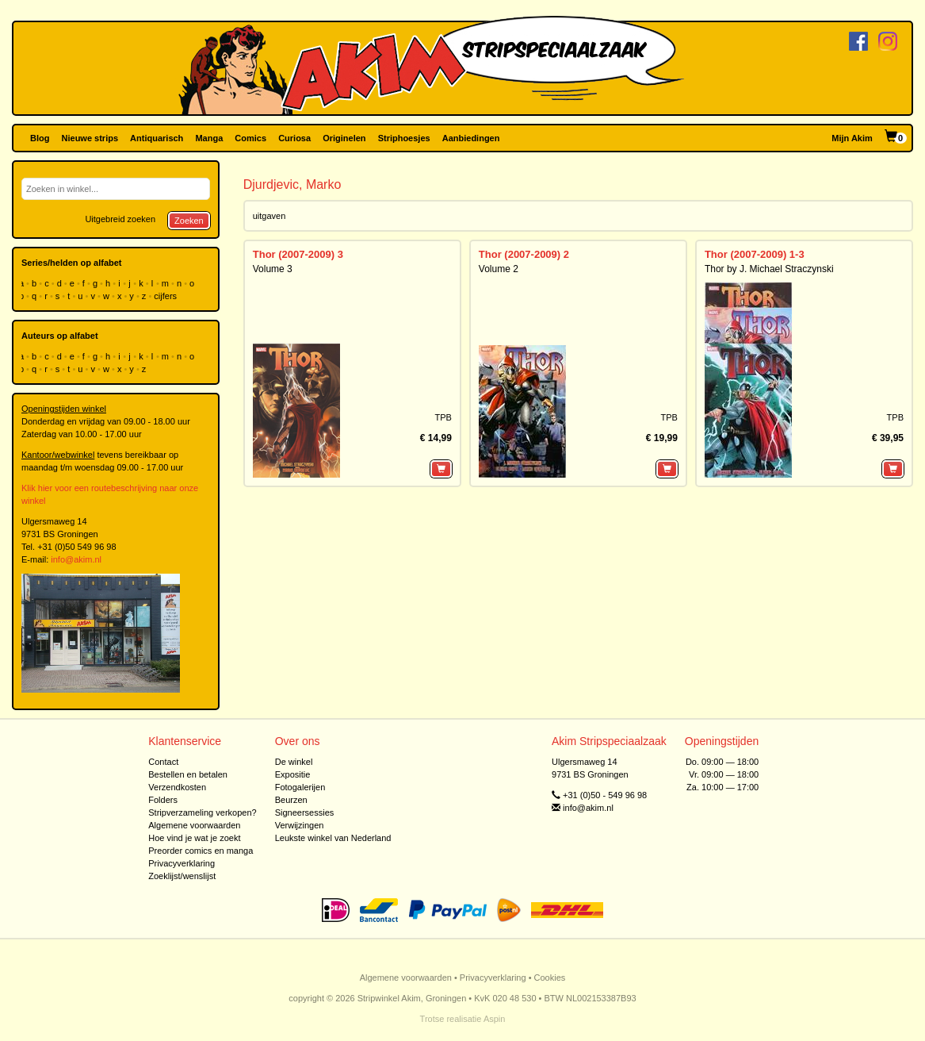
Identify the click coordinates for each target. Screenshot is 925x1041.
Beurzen (291, 800)
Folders (163, 800)
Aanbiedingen (471, 138)
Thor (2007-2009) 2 (524, 254)
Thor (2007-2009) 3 (298, 254)
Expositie (293, 774)
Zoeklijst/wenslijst (182, 876)
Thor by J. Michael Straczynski (769, 269)
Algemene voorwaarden (194, 825)
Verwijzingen (299, 825)
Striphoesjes (404, 138)
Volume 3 (272, 269)
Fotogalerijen (300, 787)
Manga (209, 138)
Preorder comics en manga (200, 850)
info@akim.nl (76, 559)
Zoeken (189, 220)
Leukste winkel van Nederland (333, 838)
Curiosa (294, 138)
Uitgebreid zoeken (120, 219)
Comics (250, 138)
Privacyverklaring (181, 863)
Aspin (495, 1019)
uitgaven (269, 216)
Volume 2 (498, 269)
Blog (39, 138)
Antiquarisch (156, 138)
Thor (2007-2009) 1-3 (755, 254)
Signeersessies (304, 812)
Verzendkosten (177, 787)
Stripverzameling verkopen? (202, 812)
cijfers (166, 296)
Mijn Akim (852, 138)
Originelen (344, 138)
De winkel (294, 761)
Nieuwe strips (90, 138)
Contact (163, 761)
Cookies (550, 977)
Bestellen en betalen (187, 774)
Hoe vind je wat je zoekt (194, 838)
